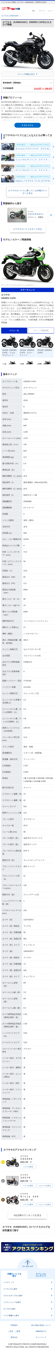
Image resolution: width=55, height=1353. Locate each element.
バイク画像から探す (11, 1315)
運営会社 (14, 1337)
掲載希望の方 (41, 1331)
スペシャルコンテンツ (41, 1275)
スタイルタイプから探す (13, 1296)
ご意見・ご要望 (14, 1331)
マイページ (42, 10)
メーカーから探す (10, 1289)
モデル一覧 (14, 330)
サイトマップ (41, 1337)
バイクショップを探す (12, 1302)
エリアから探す (9, 1309)
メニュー (50, 10)
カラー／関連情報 (41, 330)
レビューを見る (45, 1186)
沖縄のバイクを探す (14, 1275)
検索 (33, 10)
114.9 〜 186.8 (43, 88)
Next (51, 215)
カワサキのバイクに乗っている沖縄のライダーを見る (27, 191)
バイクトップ (8, 1282)
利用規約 (14, 1325)
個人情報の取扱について (41, 1325)
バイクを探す (28, 1167)
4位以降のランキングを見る (27, 1215)
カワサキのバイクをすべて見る (27, 229)
